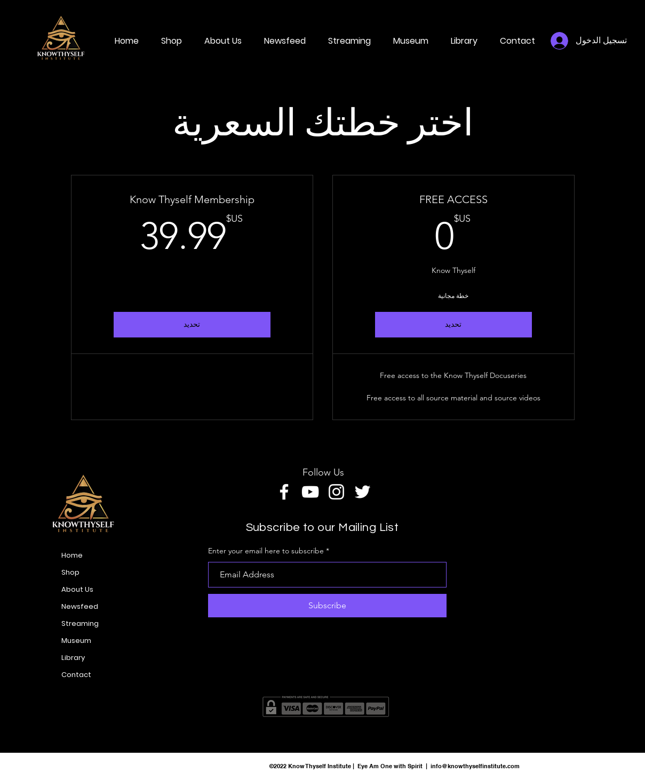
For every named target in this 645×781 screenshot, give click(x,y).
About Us (77, 589)
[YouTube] (310, 491)
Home (72, 555)
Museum (76, 640)
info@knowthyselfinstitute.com (475, 766)
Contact (76, 675)
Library (73, 658)
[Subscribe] (327, 605)
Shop (70, 572)
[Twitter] (362, 491)
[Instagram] (336, 491)
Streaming (80, 623)
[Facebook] (284, 491)
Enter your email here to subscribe (266, 550)
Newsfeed (79, 606)
